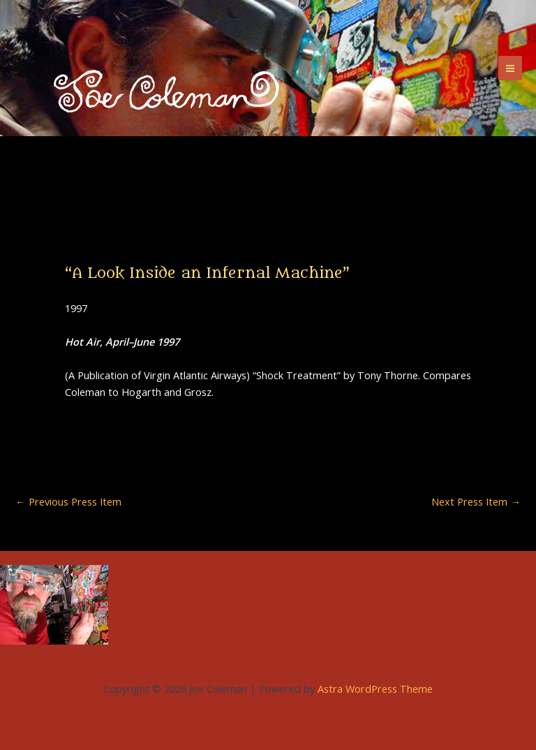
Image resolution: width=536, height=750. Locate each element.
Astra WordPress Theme (375, 689)
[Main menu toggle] (510, 68)
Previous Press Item (68, 502)
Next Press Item (476, 502)
